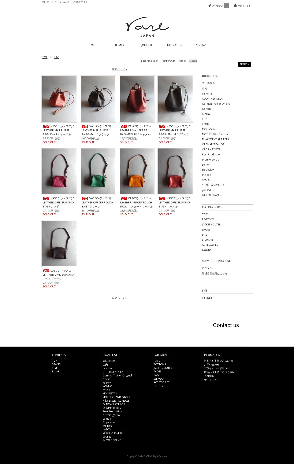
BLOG (55, 371)
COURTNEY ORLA (212, 98)
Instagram (208, 297)
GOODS (206, 250)
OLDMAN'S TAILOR (213, 144)
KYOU (205, 124)
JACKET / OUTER (211, 224)
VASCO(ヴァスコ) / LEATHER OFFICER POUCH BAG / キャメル (175, 202)
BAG (204, 234)
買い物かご (220, 5)
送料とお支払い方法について (220, 360)
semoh (206, 164)
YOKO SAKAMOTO (213, 185)
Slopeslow (208, 170)
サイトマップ (211, 380)
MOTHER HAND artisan (215, 134)
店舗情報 (209, 376)
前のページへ (119, 69)
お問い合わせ (211, 364)
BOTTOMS (208, 219)
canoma (207, 93)
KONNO (207, 119)
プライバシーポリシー (217, 368)
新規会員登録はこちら (214, 273)
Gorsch (206, 109)
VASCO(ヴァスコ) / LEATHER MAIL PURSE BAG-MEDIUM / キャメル (135, 130)
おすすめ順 (169, 61)
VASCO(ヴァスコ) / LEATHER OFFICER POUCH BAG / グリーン (97, 202)
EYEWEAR (207, 240)
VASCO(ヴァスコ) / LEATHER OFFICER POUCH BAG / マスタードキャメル (136, 202)
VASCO (206, 180)
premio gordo (210, 159)
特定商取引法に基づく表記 (219, 372)
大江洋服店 (208, 83)
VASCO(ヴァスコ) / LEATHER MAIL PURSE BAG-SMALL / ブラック (97, 130)
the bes (206, 175)
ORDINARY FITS (211, 149)
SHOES (206, 229)
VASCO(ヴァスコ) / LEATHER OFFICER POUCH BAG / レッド (59, 202)
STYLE (55, 368)
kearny (206, 114)
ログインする (244, 5)
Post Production (211, 154)
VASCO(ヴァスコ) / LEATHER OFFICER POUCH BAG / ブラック (59, 275)
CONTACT (202, 45)
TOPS (205, 214)
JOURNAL (146, 45)
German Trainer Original (216, 104)
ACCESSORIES (210, 245)
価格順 (182, 61)
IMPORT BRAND (211, 195)
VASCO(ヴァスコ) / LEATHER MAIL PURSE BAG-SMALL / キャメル (58, 130)
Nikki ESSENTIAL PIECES (215, 139)
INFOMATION (174, 45)
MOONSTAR (209, 129)
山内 (204, 88)
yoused (206, 190)
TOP (91, 45)
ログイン (207, 268)
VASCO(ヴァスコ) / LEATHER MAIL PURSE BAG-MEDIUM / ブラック (174, 130)
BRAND (119, 45)
